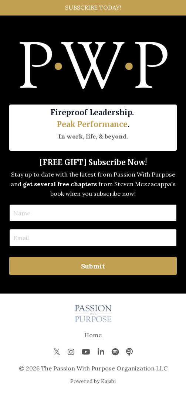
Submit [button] (93, 266)
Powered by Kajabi (93, 381)
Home (93, 335)
